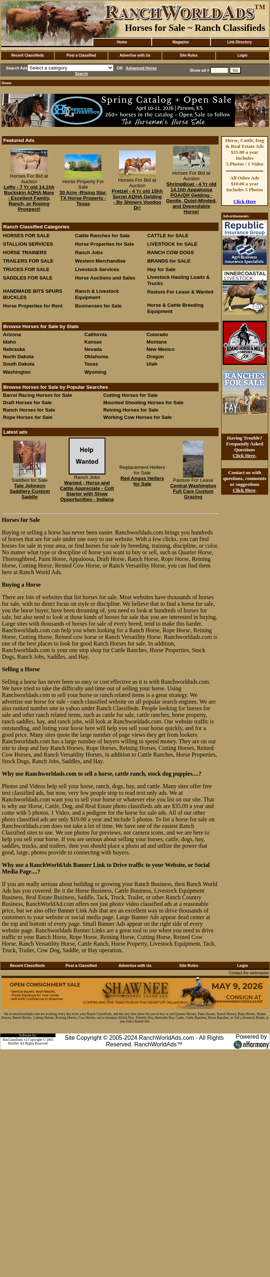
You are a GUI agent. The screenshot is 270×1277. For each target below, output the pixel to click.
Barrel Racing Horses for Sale (37, 395)
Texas (91, 364)
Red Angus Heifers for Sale (142, 481)
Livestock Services (97, 269)
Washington (17, 372)
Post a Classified (81, 55)
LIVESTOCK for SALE (172, 244)
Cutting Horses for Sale (130, 395)
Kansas (93, 342)
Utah (152, 364)
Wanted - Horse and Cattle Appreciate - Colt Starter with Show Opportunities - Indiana (87, 491)
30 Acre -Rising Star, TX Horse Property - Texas (83, 198)
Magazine (180, 42)
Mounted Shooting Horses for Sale (143, 402)
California (95, 334)
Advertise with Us (135, 55)
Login (242, 55)
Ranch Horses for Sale (29, 410)
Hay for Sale (162, 269)
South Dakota (19, 364)
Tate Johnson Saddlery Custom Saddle (30, 491)
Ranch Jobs (89, 252)
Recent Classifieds (27, 55)
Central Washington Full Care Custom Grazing (193, 491)
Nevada (93, 349)
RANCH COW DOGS (170, 252)
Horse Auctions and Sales (105, 278)
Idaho (9, 342)
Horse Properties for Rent (32, 306)
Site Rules (188, 55)
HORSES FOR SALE (26, 235)
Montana (157, 342)
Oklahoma (96, 356)
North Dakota (18, 356)
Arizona (12, 334)
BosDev (13, 1043)
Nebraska (14, 349)
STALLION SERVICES (28, 244)
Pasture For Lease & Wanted (180, 292)
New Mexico (160, 349)
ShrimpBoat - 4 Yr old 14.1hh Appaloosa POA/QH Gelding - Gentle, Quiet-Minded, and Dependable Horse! (191, 197)
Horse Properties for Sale (104, 244)
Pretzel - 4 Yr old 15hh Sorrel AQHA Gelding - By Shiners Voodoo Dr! (137, 199)
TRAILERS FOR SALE (28, 261)
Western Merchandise (100, 261)
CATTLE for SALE (167, 235)
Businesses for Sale (98, 306)
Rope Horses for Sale (28, 417)
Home (122, 42)
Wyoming (95, 372)
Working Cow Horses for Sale (137, 417)
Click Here (244, 201)
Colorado (157, 334)
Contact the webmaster (248, 973)
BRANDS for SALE (169, 261)
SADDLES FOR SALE (28, 278)
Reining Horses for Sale (130, 410)
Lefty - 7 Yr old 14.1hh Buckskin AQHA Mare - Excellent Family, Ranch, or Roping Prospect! (29, 198)
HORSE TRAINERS (25, 252)
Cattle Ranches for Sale (102, 235)
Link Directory (239, 42)
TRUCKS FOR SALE (26, 269)
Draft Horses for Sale (27, 402)
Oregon (155, 356)
